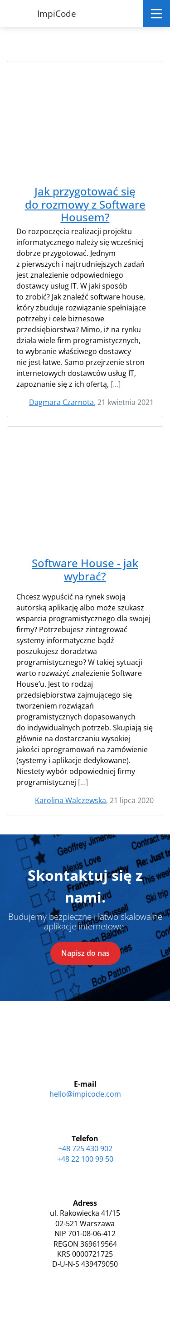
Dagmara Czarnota (61, 402)
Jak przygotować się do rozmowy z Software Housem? (85, 204)
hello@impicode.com (85, 1094)
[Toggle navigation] (156, 13)
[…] (116, 384)
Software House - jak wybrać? (85, 570)
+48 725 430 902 (85, 1148)
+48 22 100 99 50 (85, 1159)
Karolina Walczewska (70, 800)
